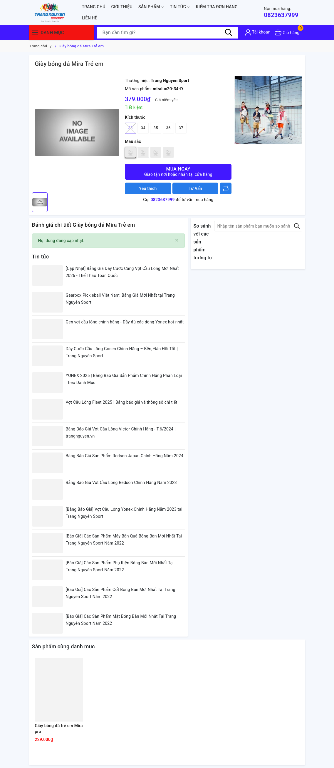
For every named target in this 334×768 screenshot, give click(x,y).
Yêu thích (148, 188)
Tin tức (180, 7)
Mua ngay (178, 171)
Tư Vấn (195, 188)
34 (143, 128)
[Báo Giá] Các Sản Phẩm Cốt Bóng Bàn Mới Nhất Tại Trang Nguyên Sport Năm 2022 (120, 593)
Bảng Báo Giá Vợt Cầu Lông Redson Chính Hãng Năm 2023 (121, 482)
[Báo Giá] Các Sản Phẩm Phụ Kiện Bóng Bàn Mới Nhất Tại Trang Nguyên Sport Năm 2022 (120, 566)
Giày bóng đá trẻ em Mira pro (59, 728)
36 (168, 128)
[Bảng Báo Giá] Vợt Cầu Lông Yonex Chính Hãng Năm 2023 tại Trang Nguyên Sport (124, 513)
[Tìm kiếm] (228, 32)
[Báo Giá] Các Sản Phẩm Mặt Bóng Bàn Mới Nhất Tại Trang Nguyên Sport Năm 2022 (121, 620)
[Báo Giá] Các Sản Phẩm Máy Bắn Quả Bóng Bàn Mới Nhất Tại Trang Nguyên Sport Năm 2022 (124, 539)
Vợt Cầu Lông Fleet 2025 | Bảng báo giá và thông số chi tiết (121, 402)
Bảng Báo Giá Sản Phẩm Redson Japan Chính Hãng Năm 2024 (125, 455)
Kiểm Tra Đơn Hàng (217, 6)
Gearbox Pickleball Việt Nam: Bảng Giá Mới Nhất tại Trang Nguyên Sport (120, 299)
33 (130, 128)
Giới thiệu (121, 6)
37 (181, 128)
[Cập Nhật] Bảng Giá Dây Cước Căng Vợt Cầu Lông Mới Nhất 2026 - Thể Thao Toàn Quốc (122, 272)
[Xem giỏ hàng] (287, 32)
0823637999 (281, 12)
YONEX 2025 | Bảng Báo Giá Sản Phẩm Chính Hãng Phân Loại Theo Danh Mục (124, 379)
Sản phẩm (151, 7)
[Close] (176, 240)
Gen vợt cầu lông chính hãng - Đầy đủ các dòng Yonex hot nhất (125, 322)
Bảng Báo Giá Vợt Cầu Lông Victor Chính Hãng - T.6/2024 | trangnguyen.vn (121, 432)
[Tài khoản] (258, 32)
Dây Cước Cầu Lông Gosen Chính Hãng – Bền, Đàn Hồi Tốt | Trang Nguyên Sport (122, 352)
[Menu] (35, 32)
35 (156, 128)
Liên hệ (89, 18)
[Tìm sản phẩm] (167, 33)
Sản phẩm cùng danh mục (63, 646)
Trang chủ (93, 6)
